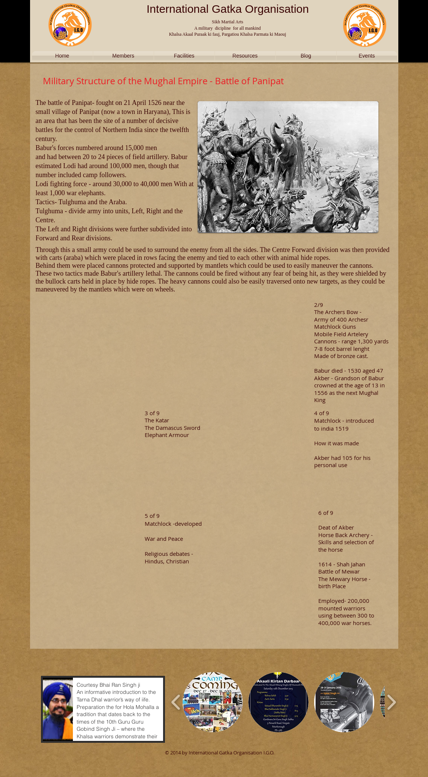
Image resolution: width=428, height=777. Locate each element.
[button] (103, 709)
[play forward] (391, 702)
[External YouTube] (90, 344)
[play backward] (176, 702)
